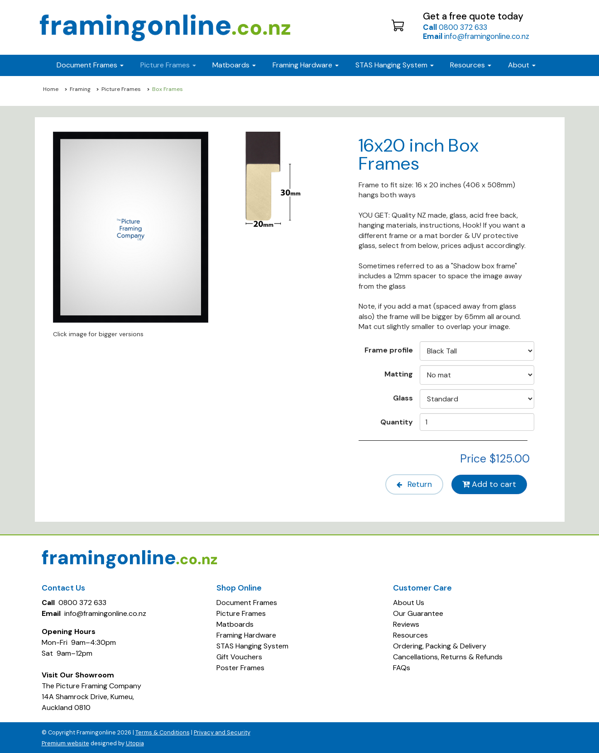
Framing (80, 89)
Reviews (406, 623)
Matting (398, 373)
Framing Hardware (246, 634)
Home (50, 89)
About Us (408, 601)
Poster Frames (240, 667)
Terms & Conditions (162, 731)
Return (411, 484)
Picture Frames (121, 89)
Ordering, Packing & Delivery (439, 645)
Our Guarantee (418, 612)
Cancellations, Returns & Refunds (448, 656)
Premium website (65, 742)
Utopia (135, 742)
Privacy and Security (222, 731)
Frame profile (388, 349)
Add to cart (489, 484)
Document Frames (246, 601)
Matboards (235, 623)
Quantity (396, 421)
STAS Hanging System (252, 645)
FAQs (401, 667)
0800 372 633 (455, 27)
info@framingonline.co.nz (476, 36)
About (522, 65)
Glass (403, 397)
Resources (470, 65)
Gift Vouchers (239, 656)
